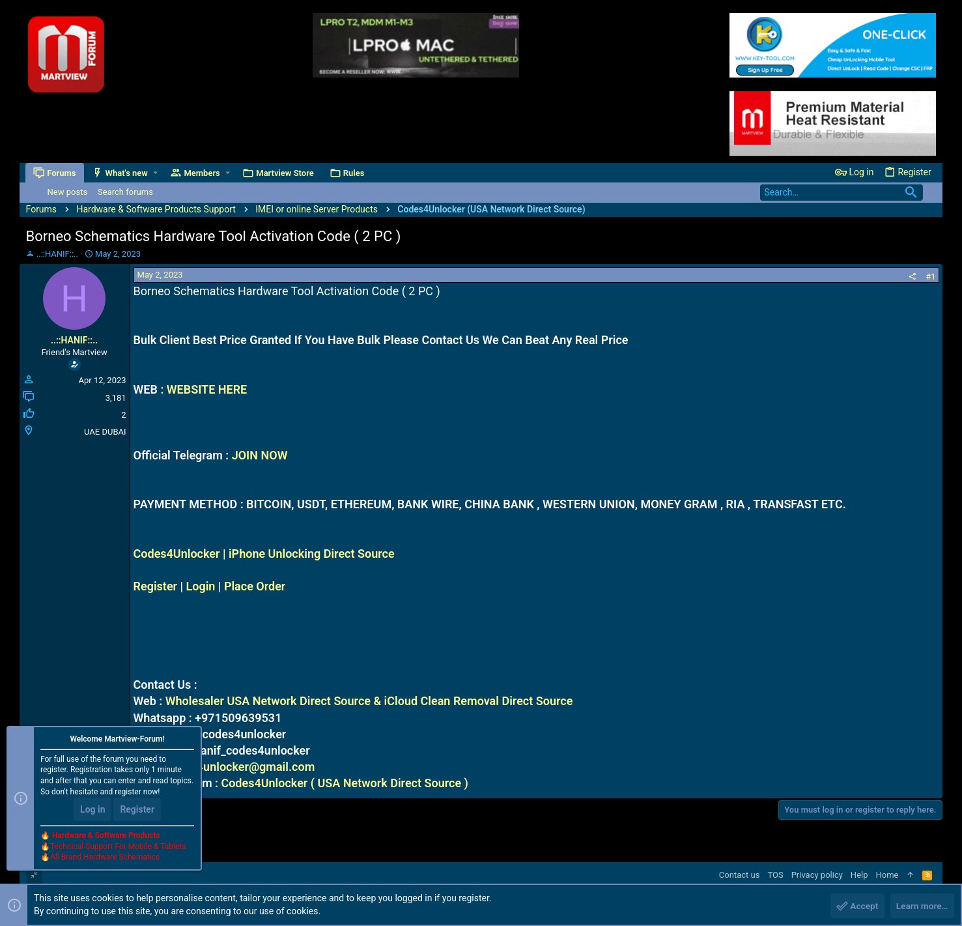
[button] (156, 173)
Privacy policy (817, 875)
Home (887, 875)
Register (156, 586)
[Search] (841, 192)
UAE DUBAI (105, 432)
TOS (775, 875)
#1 (930, 277)
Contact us (739, 875)
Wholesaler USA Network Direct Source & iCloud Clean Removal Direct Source (369, 701)
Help (859, 875)
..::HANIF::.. (57, 254)
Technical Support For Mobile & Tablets (118, 847)
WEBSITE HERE (207, 389)
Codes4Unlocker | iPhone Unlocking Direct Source (264, 553)
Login (201, 586)
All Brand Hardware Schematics (105, 858)
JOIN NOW (260, 455)
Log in (92, 810)
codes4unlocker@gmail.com (240, 767)
